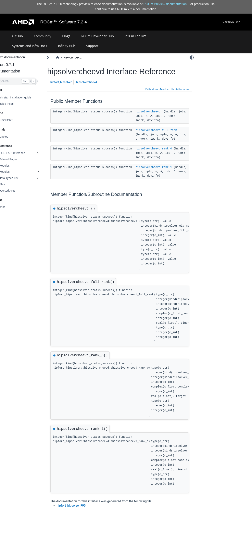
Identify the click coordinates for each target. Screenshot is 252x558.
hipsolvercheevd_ (158, 111)
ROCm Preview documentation (165, 4)
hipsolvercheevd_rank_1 (163, 175)
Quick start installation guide (23, 97)
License (10, 207)
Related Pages (17, 159)
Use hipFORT (13, 120)
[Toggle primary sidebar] (57, 57)
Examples (11, 136)
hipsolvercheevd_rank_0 (163, 152)
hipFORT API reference (19, 153)
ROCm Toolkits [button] (135, 36)
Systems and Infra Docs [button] (29, 46)
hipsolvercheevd (96, 82)
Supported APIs (15, 190)
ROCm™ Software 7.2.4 (63, 22)
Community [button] (42, 36)
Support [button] (92, 46)
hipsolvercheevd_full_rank (165, 130)
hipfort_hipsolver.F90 (80, 518)
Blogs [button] (66, 36)
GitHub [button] (17, 36)
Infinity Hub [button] (66, 46)
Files (11, 184)
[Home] (67, 58)
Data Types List (18, 178)
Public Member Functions (157, 89)
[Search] (25, 81)
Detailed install (14, 103)
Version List (231, 22)
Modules (13, 165)
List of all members (180, 89)
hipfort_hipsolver (70, 82)
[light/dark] (191, 57)
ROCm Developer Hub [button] (97, 36)
